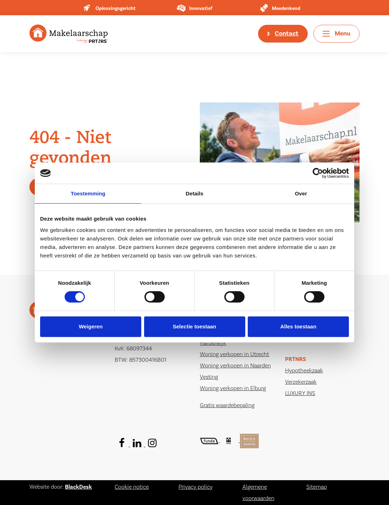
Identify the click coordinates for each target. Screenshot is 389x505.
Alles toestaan (298, 326)
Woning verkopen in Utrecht (234, 354)
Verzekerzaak (301, 381)
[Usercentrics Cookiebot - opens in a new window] (318, 173)
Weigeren (91, 326)
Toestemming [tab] (88, 193)
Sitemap (316, 486)
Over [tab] (301, 193)
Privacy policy (196, 486)
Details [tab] (194, 193)
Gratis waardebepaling (227, 405)
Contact (286, 33)
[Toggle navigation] (336, 34)
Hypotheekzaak (304, 370)
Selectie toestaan (195, 326)
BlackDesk (78, 486)
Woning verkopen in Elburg (233, 388)
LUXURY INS (300, 393)
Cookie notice (132, 486)
